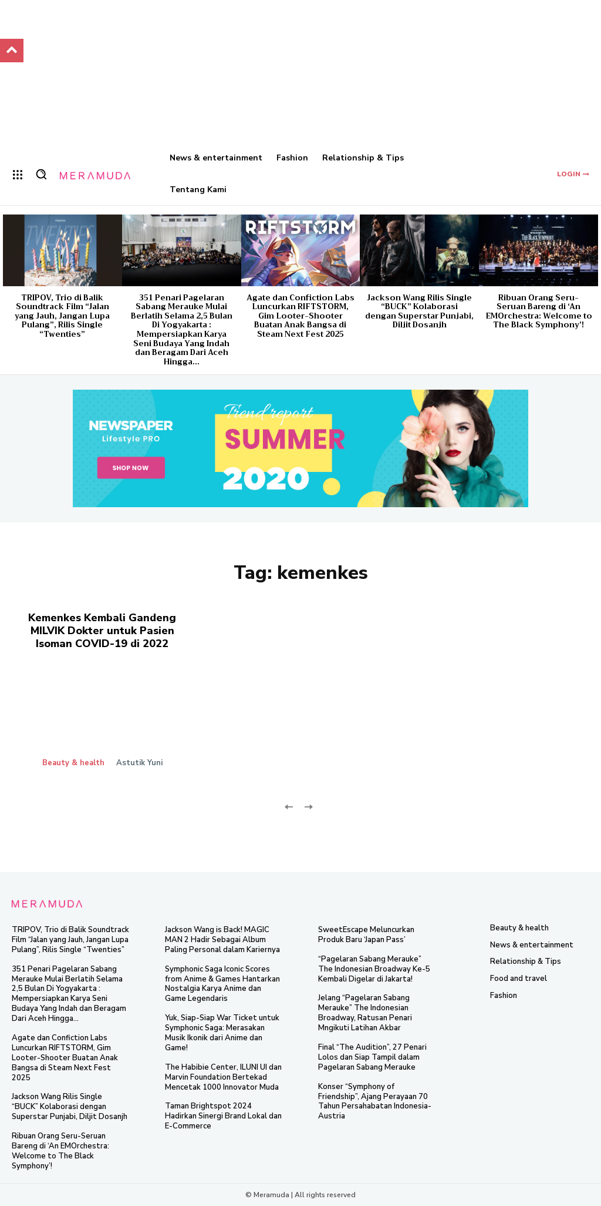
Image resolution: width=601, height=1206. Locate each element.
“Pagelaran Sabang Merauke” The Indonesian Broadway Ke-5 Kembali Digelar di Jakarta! (374, 969)
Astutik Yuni (139, 763)
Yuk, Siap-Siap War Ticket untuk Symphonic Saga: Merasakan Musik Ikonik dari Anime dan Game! (222, 1033)
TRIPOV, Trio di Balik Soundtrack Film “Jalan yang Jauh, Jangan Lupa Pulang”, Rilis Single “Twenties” (62, 316)
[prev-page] (289, 806)
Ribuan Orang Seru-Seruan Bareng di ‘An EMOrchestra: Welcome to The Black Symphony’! (538, 311)
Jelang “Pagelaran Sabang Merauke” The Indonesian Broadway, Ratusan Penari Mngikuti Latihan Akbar (365, 1013)
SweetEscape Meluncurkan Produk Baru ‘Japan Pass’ (366, 934)
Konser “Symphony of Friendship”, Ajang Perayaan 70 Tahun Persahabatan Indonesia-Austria (374, 1101)
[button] (41, 174)
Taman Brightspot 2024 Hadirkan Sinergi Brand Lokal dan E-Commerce (223, 1116)
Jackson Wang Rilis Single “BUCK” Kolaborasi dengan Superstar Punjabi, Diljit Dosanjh (419, 311)
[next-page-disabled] (307, 806)
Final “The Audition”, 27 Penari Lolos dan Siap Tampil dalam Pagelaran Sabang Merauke (372, 1057)
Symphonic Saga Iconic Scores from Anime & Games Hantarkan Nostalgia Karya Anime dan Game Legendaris (222, 984)
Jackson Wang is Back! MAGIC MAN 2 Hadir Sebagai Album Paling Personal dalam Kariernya (222, 939)
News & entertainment (531, 945)
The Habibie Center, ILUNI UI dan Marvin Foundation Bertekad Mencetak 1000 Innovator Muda (223, 1077)
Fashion (503, 995)
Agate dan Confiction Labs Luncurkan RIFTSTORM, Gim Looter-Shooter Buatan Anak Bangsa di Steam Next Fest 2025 (300, 316)
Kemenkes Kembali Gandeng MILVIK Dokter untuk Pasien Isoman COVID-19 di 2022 (102, 630)
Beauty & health (73, 763)
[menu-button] (17, 174)
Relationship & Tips (525, 961)
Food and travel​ (518, 978)
